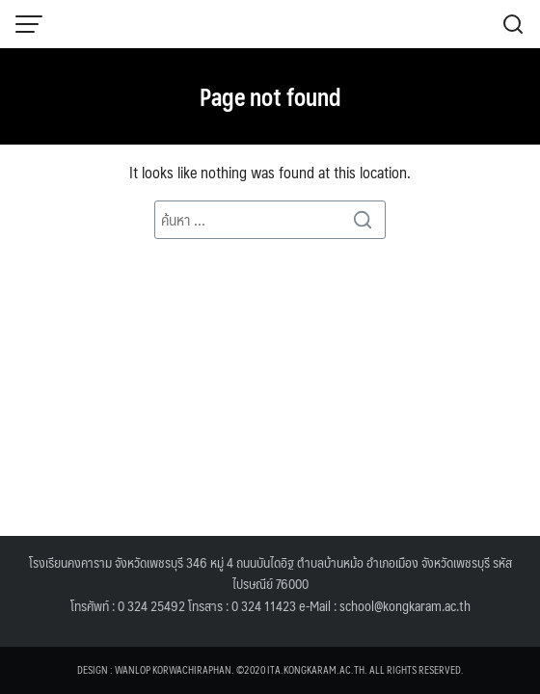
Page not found (270, 96)
